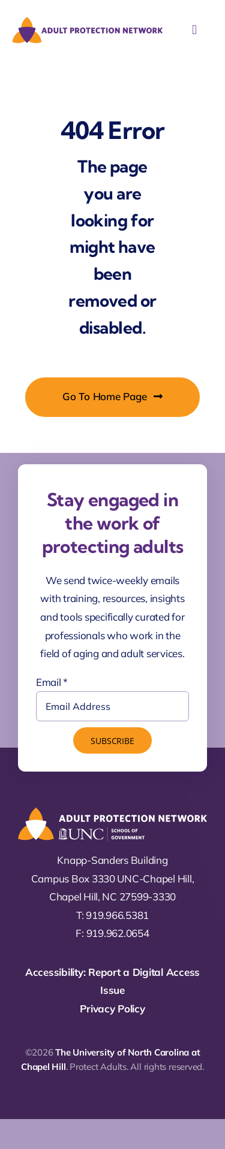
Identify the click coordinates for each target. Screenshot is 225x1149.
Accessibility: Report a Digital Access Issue (112, 981)
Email (52, 682)
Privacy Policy (112, 1008)
